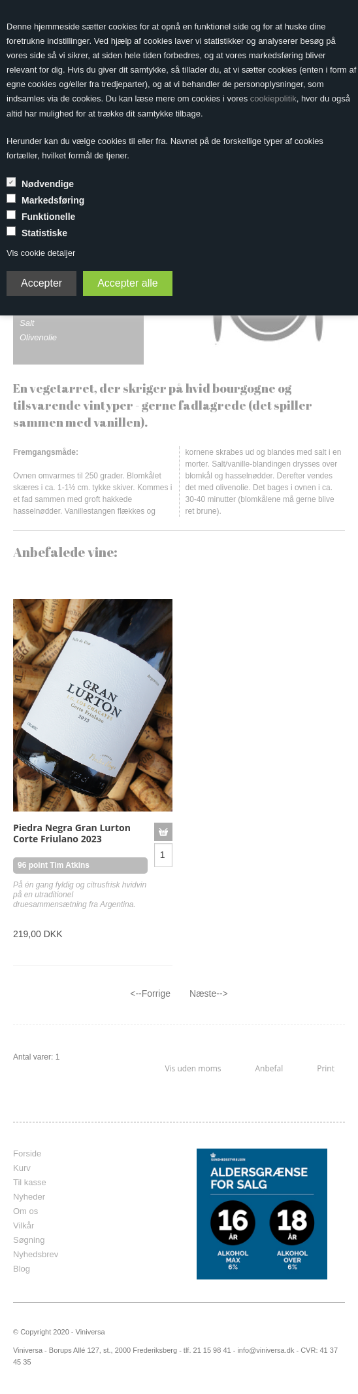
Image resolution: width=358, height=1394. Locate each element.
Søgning (28, 1240)
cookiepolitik (273, 98)
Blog (21, 1269)
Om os (25, 1211)
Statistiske (44, 233)
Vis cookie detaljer (41, 253)
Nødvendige (48, 184)
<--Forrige (150, 993)
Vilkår (23, 1225)
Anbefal (269, 1068)
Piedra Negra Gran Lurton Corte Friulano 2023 (72, 833)
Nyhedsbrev (35, 1254)
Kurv (22, 1168)
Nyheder (29, 1197)
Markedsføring (53, 200)
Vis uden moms (193, 1068)
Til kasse (29, 1182)
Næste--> (208, 993)
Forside (27, 1153)
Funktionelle (48, 216)
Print (325, 1068)
